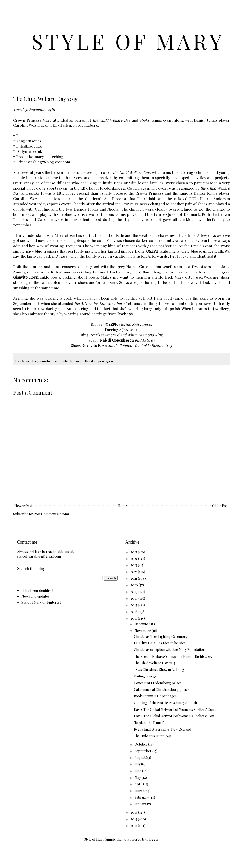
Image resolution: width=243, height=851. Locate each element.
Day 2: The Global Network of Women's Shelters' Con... (175, 709)
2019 (134, 591)
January (141, 804)
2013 (134, 819)
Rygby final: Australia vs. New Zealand (162, 729)
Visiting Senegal (145, 676)
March (140, 791)
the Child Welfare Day (112, 120)
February (142, 797)
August (140, 757)
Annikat (31, 361)
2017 (134, 605)
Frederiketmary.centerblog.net (43, 156)
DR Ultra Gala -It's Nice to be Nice (159, 643)
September (143, 751)
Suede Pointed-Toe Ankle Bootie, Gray (140, 345)
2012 (134, 825)
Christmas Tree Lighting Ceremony (160, 636)
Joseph (78, 361)
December (143, 624)
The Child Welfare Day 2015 (154, 663)
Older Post (220, 505)
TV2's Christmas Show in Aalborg (159, 669)
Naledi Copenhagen (99, 361)
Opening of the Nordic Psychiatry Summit (165, 703)
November (143, 630)
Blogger (152, 839)
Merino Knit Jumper (136, 324)
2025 (134, 552)
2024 (134, 558)
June (138, 771)
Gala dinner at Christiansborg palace (161, 689)
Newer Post (23, 505)
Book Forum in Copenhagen (155, 696)
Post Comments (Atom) (51, 514)
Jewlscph (66, 361)
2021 (134, 578)
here (137, 271)
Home (122, 505)
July (138, 764)
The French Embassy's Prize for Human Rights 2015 (173, 656)
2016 (134, 611)
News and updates (35, 596)
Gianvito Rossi (48, 361)
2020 (135, 585)
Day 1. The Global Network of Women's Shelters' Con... (175, 716)
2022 (134, 572)
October (141, 744)
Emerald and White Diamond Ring (134, 334)
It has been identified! (37, 590)
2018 (134, 598)
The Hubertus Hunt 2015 (152, 736)
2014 (134, 812)
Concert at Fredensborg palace (158, 683)
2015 (134, 618)
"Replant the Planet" (149, 722)
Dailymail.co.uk (29, 151)
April (139, 784)
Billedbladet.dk (29, 146)
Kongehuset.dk (28, 140)
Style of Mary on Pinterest (41, 602)
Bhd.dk (22, 135)
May (138, 777)
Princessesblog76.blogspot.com (43, 161)
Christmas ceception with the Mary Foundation (169, 649)
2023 (134, 565)
